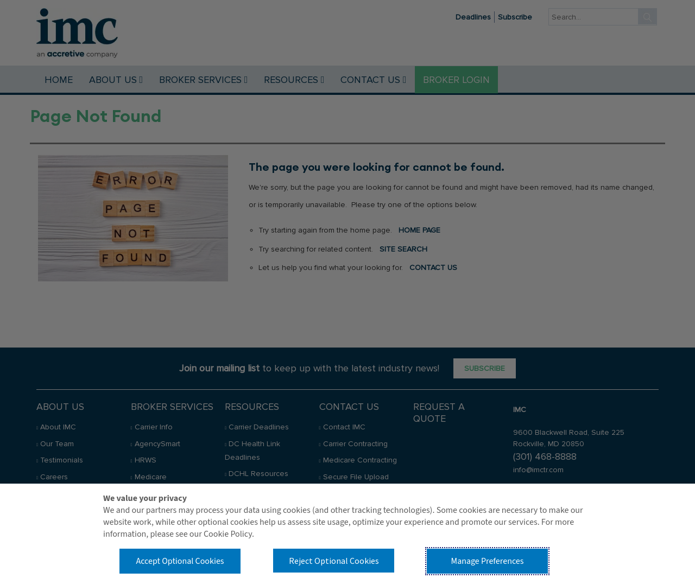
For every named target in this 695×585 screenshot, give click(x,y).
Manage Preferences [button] (487, 561)
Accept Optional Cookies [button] (180, 561)
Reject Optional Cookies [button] (334, 560)
